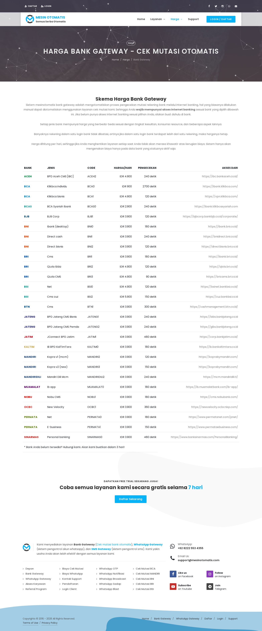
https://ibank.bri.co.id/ (223, 256)
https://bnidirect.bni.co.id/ (220, 235)
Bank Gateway (35, 572)
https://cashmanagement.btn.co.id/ (214, 306)
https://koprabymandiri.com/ (218, 356)
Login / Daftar (221, 19)
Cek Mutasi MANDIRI (148, 572)
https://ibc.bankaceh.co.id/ (220, 175)
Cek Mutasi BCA (145, 567)
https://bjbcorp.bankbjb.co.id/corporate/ (210, 215)
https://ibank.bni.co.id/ (223, 225)
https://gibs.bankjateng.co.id (219, 326)
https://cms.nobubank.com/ (219, 396)
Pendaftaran (70, 583)
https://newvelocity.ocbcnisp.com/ (214, 406)
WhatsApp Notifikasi (111, 572)
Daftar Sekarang (130, 498)
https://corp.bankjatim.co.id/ (219, 336)
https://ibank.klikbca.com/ (220, 185)
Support (233, 617)
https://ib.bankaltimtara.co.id (218, 346)
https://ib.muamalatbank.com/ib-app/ (212, 386)
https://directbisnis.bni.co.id (220, 245)
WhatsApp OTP (108, 567)
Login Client (69, 588)
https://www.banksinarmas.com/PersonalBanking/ (204, 436)
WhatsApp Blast (109, 588)
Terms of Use (30, 621)
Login (46, 6)
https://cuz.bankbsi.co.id (222, 296)
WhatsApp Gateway (38, 578)
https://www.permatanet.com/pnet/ (213, 416)
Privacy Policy (49, 621)
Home (115, 58)
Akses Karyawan (36, 583)
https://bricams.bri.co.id (222, 276)
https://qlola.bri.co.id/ (223, 266)
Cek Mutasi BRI (145, 583)
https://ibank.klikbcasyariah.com (216, 205)
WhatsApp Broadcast (112, 578)
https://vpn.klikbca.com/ (221, 195)
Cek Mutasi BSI (145, 588)
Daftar (31, 6)
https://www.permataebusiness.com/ (213, 426)
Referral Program (36, 588)
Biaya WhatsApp (72, 572)
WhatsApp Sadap (110, 583)
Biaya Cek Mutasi (72, 567)
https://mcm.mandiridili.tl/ (220, 376)
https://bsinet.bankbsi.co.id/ (219, 286)
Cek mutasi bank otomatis (114, 543)
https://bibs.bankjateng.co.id (219, 316)
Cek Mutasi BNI (145, 578)
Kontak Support (72, 578)
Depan (30, 567)
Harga (126, 58)
